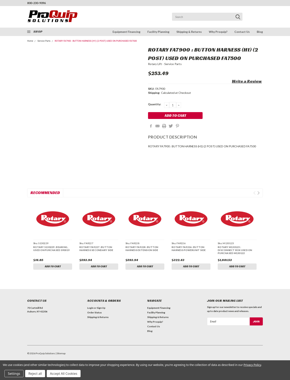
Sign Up (101, 308)
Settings (14, 373)
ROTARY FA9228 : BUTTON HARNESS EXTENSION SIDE (141, 249)
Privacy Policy (252, 365)
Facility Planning (158, 31)
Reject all (35, 373)
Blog (260, 31)
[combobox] (207, 17)
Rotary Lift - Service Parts (165, 64)
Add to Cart (53, 266)
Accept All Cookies (63, 373)
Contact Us (242, 31)
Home (30, 41)
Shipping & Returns (189, 31)
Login (90, 308)
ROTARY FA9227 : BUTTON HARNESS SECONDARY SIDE (96, 249)
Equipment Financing (126, 31)
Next (258, 192)
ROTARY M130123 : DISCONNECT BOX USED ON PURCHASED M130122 (235, 250)
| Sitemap (60, 354)
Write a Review (247, 81)
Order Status (94, 313)
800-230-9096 (36, 3)
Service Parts (44, 41)
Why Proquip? (218, 31)
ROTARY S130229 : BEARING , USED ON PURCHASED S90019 (51, 249)
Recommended (45, 192)
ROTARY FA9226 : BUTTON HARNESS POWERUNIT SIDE (189, 249)
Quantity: (154, 104)
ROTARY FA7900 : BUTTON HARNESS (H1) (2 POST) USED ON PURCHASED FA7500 (96, 41)
